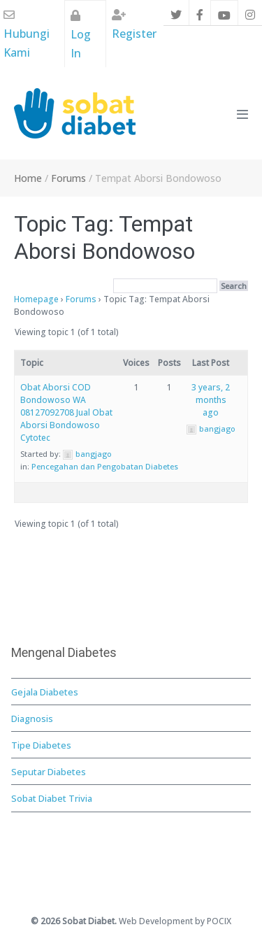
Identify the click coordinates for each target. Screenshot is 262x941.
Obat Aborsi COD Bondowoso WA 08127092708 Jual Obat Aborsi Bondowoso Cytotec (66, 412)
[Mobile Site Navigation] (242, 114)
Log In (81, 35)
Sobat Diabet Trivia (51, 798)
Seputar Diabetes (48, 771)
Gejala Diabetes (44, 692)
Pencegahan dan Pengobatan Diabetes (104, 466)
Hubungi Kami (26, 34)
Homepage (36, 299)
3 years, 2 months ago (210, 399)
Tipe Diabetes (41, 745)
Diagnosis (32, 718)
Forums (81, 299)
